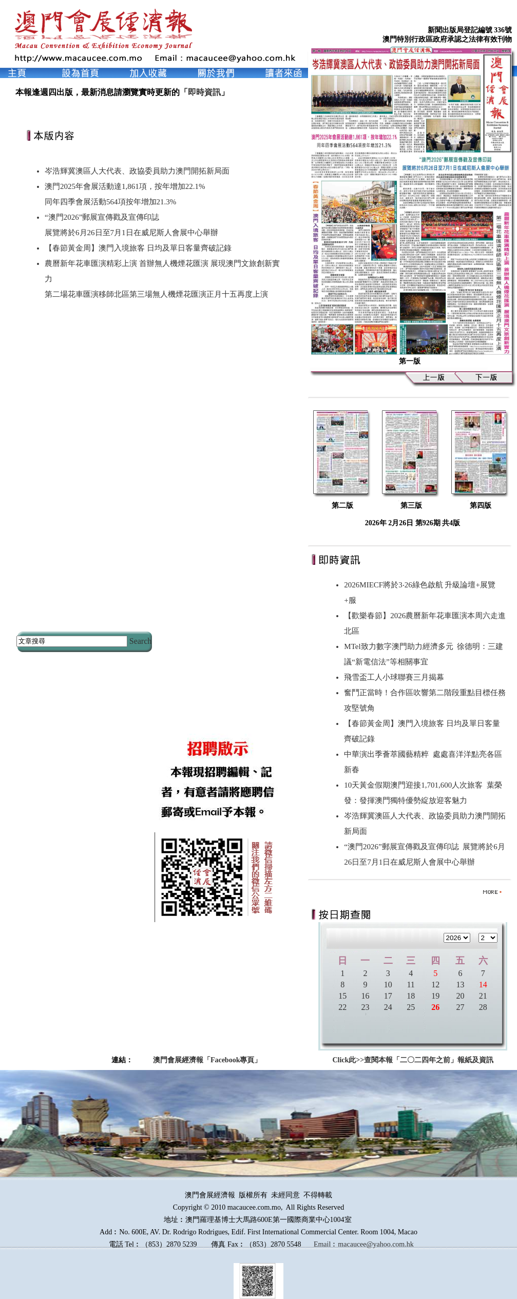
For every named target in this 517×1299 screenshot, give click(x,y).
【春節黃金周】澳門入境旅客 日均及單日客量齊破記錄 (138, 248)
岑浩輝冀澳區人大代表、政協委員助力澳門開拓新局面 (137, 171)
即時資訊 (204, 92)
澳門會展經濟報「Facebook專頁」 (207, 1060)
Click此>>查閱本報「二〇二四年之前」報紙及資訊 (412, 1060)
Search (140, 641)
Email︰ (326, 1244)
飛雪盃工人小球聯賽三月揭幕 (396, 677)
